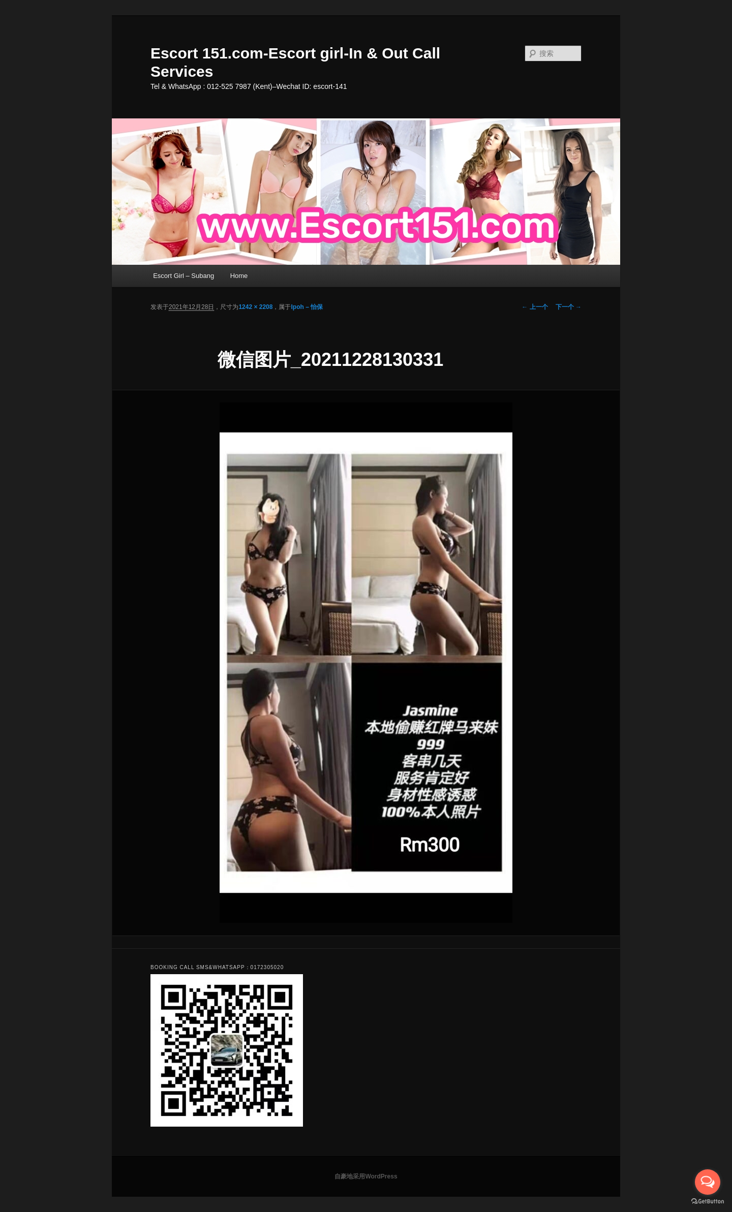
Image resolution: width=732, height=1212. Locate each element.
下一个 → (569, 306)
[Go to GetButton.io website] (707, 1201)
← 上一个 (534, 306)
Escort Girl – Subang (183, 275)
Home (239, 275)
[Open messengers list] (707, 1182)
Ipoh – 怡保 (307, 306)
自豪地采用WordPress (365, 1176)
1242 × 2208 (255, 306)
